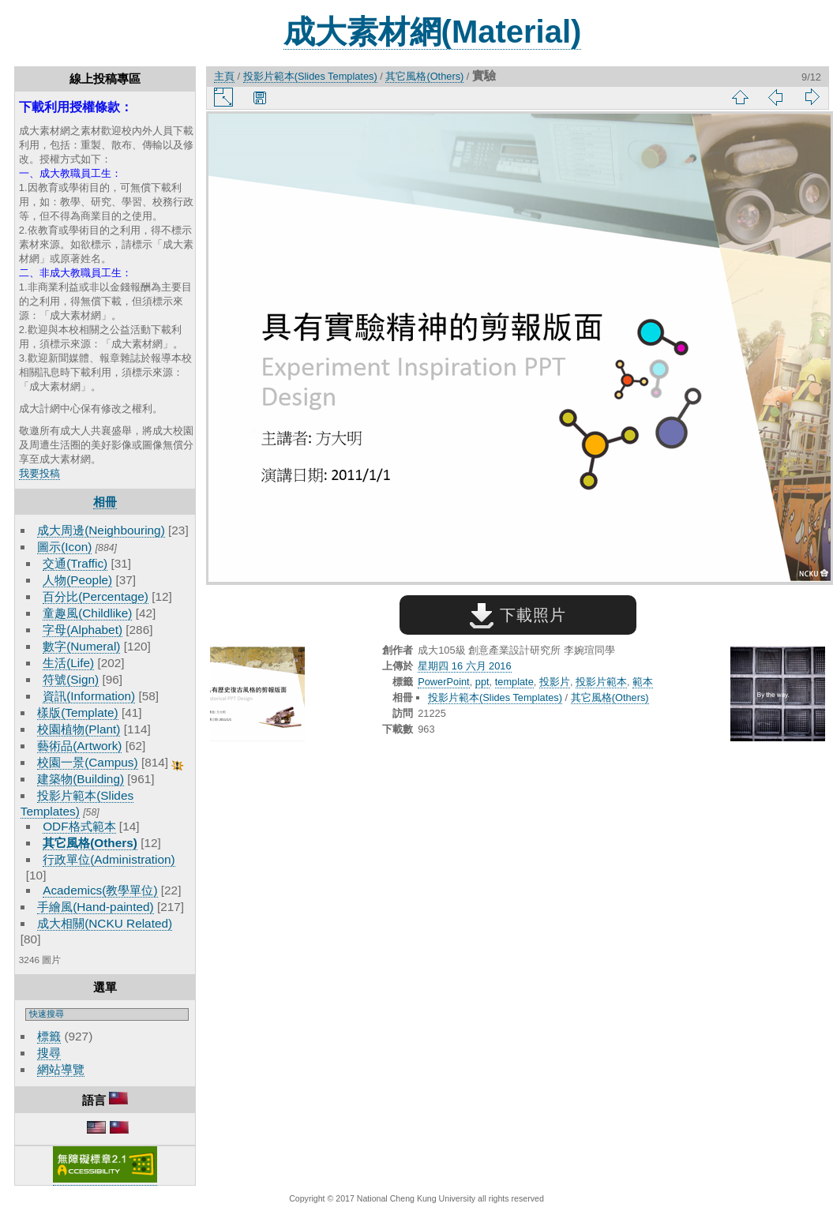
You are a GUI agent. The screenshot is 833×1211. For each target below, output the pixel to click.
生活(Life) (68, 662)
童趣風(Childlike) (87, 613)
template (514, 682)
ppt (482, 682)
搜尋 (49, 1052)
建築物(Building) (80, 778)
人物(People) (77, 580)
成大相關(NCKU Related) (104, 923)
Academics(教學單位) (100, 890)
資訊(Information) (89, 696)
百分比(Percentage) (95, 596)
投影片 (554, 682)
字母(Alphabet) (82, 629)
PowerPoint (443, 682)
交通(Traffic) (75, 563)
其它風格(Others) (90, 842)
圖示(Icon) (64, 546)
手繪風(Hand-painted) (95, 906)
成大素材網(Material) (432, 31)
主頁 (224, 76)
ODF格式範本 (79, 826)
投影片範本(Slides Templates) (310, 76)
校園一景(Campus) (87, 762)
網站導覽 (60, 1069)
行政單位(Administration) (109, 859)
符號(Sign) (71, 679)
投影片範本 (601, 682)
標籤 (49, 1036)
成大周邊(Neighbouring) (101, 530)
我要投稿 (39, 473)
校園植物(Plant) (78, 729)
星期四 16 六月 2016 (464, 666)
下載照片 (517, 615)
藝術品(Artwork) (79, 745)
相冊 (105, 501)
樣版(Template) (77, 712)
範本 (642, 682)
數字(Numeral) (81, 646)
